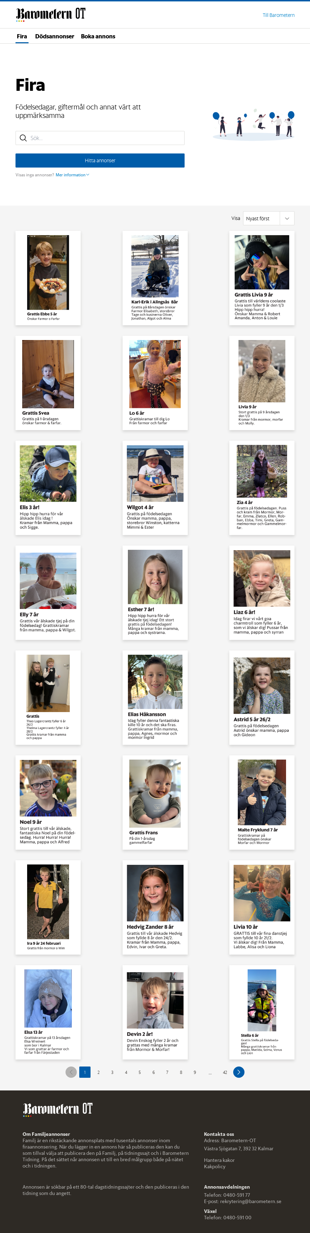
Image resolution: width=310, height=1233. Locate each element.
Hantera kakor (219, 1160)
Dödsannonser (54, 36)
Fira (22, 36)
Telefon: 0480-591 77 (227, 1195)
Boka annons (98, 36)
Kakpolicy (214, 1166)
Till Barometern (278, 15)
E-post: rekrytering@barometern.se (242, 1201)
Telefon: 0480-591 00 (228, 1217)
